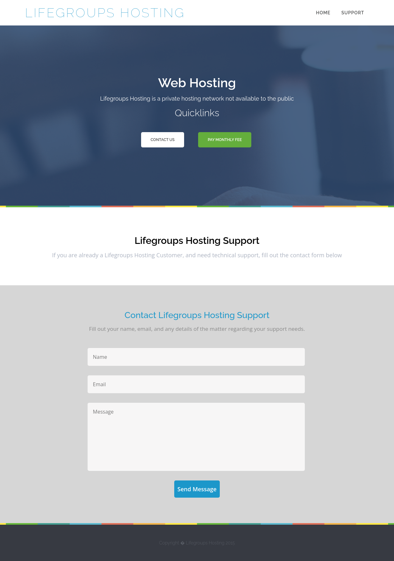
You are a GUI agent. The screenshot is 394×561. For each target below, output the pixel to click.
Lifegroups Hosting (105, 12)
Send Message (197, 489)
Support (352, 13)
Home (323, 13)
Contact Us (163, 140)
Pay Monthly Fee (225, 140)
